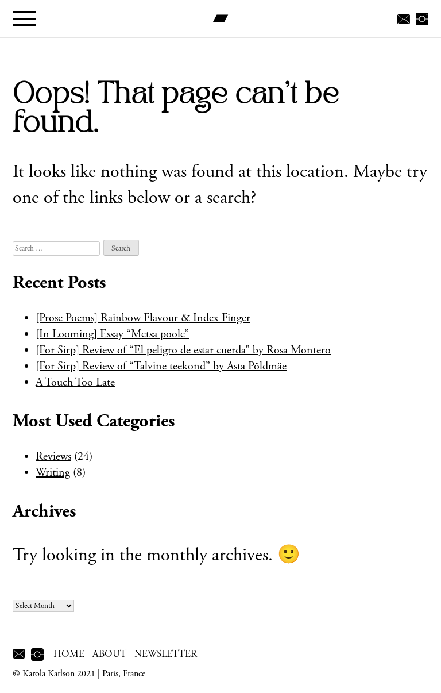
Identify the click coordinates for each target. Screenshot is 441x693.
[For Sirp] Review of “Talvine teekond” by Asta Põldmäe (161, 366)
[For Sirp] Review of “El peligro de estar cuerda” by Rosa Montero (183, 350)
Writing (53, 472)
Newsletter (165, 654)
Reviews (53, 456)
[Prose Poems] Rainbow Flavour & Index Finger (143, 318)
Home (68, 654)
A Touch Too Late (75, 382)
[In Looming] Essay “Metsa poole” (112, 334)
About (109, 654)
